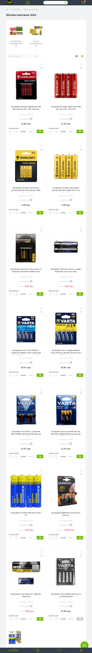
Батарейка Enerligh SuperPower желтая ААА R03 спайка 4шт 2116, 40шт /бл (66, 190)
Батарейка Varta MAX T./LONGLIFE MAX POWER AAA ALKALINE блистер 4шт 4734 (26, 433)
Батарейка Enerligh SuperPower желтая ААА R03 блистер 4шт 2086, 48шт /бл (26, 190)
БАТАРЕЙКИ (16, 9)
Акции (13, 650)
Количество (14, 128)
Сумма (23, 131)
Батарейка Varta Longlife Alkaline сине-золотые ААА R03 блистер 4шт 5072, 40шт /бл (66, 352)
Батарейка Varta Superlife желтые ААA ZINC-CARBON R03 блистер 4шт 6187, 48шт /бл (66, 433)
